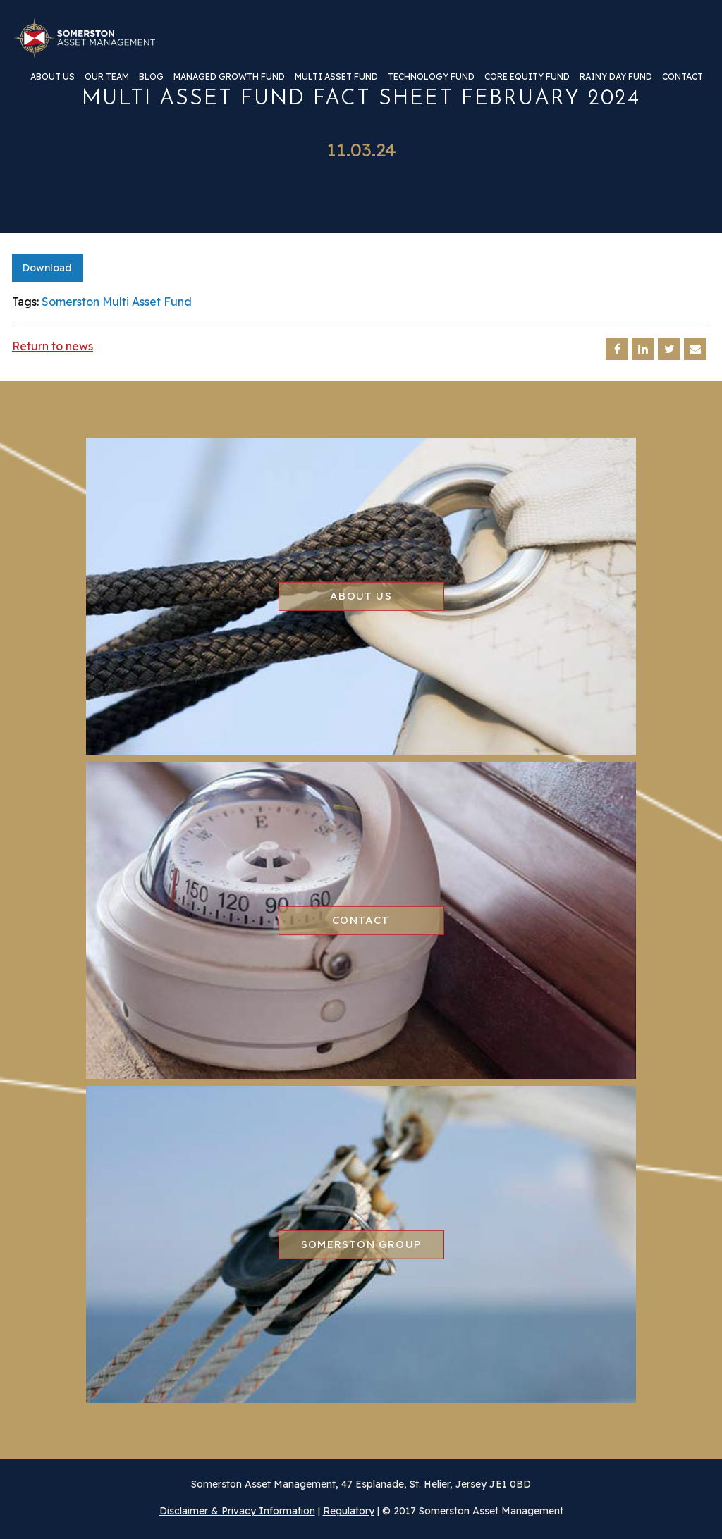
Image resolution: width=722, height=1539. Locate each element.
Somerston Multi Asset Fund (117, 302)
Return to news (52, 346)
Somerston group (361, 1244)
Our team (107, 77)
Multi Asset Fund (336, 77)
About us (52, 77)
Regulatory (348, 1510)
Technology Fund (431, 77)
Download (47, 267)
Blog (151, 77)
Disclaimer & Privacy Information (237, 1510)
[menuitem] (52, 82)
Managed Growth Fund (229, 77)
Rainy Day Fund (616, 77)
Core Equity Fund (527, 77)
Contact (682, 77)
